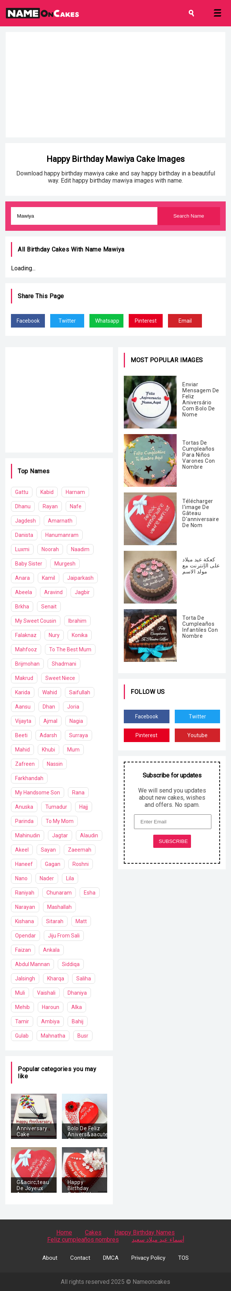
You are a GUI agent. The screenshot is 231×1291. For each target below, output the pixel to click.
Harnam (75, 492)
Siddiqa (71, 964)
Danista (24, 535)
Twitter (67, 321)
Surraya (78, 735)
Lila (70, 878)
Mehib (22, 1007)
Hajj (83, 807)
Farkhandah (29, 778)
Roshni (80, 864)
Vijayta (23, 721)
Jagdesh (25, 521)
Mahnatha (53, 1036)
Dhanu (23, 506)
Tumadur (56, 807)
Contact (80, 1257)
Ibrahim (77, 621)
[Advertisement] (115, 84)
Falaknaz (26, 635)
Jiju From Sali (64, 936)
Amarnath (60, 521)
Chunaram (59, 893)
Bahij (77, 1021)
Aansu (23, 707)
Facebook (28, 321)
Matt (81, 921)
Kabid (47, 492)
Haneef (24, 864)
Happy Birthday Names (144, 1232)
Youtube (197, 735)
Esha (89, 893)
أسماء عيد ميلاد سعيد (158, 1239)
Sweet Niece (60, 678)
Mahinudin (27, 835)
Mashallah (59, 907)
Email (185, 321)
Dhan (49, 707)
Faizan (23, 950)
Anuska (24, 807)
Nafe (76, 506)
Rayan (50, 506)
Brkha (22, 607)
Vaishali (46, 993)
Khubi (48, 750)
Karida (22, 692)
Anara (22, 578)
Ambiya (50, 1021)
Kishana (24, 921)
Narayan (25, 907)
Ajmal (50, 721)
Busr (82, 1036)
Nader (47, 878)
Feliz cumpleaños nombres (83, 1239)
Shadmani (64, 664)
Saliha (83, 978)
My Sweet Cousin (35, 621)
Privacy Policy (148, 1257)
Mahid (22, 750)
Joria (73, 707)
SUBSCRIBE (173, 841)
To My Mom (60, 821)
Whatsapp (107, 321)
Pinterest (146, 321)
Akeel (22, 850)
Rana (78, 793)
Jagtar (60, 835)
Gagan (52, 864)
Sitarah (54, 921)
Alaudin (89, 835)
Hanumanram (62, 535)
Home (64, 1232)
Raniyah (24, 893)
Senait (49, 607)
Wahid (49, 692)
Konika (80, 635)
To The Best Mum (70, 649)
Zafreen (25, 764)
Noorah (50, 549)
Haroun (50, 1007)
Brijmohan (27, 664)
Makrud (24, 678)
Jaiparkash (80, 578)
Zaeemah (79, 850)
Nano (21, 878)
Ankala (51, 950)
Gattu (21, 492)
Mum (73, 750)
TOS (183, 1257)
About (49, 1257)
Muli (20, 993)
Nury (54, 635)
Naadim (80, 549)
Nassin (55, 764)
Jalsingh (25, 978)
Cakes (93, 1232)
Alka (76, 1007)
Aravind (53, 592)
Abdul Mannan (32, 964)
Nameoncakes (151, 1281)
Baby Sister (28, 564)
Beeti (21, 735)
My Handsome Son (37, 793)
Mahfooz (26, 649)
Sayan (48, 850)
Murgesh (64, 564)
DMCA (111, 1257)
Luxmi (22, 549)
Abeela (23, 592)
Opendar (25, 936)
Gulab (22, 1036)
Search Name (188, 216)
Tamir (22, 1021)
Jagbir (82, 592)
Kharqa (55, 978)
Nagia (76, 721)
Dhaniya (77, 993)
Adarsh (48, 735)
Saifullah (79, 692)
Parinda (24, 821)
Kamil (48, 578)
